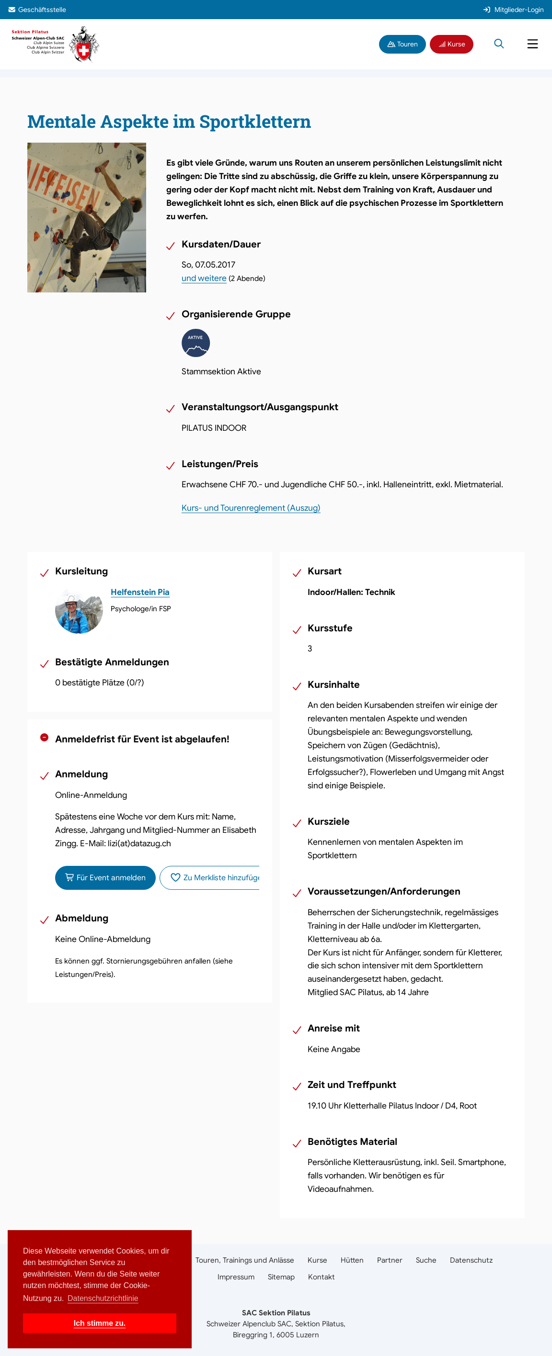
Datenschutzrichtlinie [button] (103, 1298)
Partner (389, 1260)
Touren (402, 44)
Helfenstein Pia (140, 592)
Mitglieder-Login (513, 9)
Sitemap (281, 1276)
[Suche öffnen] (499, 44)
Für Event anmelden (105, 878)
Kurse (452, 44)
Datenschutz (471, 1260)
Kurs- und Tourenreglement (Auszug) (251, 508)
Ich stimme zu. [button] (100, 1323)
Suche (426, 1260)
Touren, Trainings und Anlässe (245, 1260)
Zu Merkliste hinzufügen (218, 878)
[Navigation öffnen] (532, 44)
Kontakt (321, 1276)
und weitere (204, 278)
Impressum (236, 1276)
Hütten (352, 1260)
